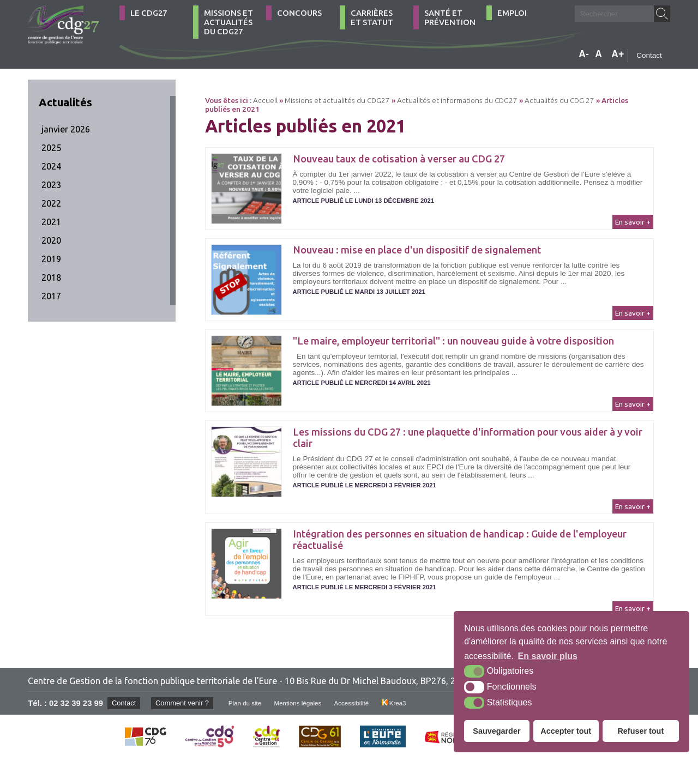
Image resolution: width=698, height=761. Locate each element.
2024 (51, 166)
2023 (51, 185)
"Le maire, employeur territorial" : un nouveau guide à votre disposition (453, 340)
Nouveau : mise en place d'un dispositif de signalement (417, 249)
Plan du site (249, 703)
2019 (51, 259)
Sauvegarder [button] (496, 731)
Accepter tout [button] (565, 731)
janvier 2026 (65, 129)
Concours (299, 12)
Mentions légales (304, 703)
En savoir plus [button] (547, 656)
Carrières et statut (372, 17)
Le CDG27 (148, 12)
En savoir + (633, 222)
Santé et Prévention (450, 17)
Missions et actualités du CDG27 (228, 22)
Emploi (512, 12)
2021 (51, 222)
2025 (51, 148)
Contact (649, 55)
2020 (51, 240)
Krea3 (404, 703)
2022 (51, 203)
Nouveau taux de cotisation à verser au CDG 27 (399, 158)
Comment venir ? (185, 703)
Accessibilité (360, 703)
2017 (51, 296)
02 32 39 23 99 (76, 703)
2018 (51, 277)
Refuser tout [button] (640, 731)
